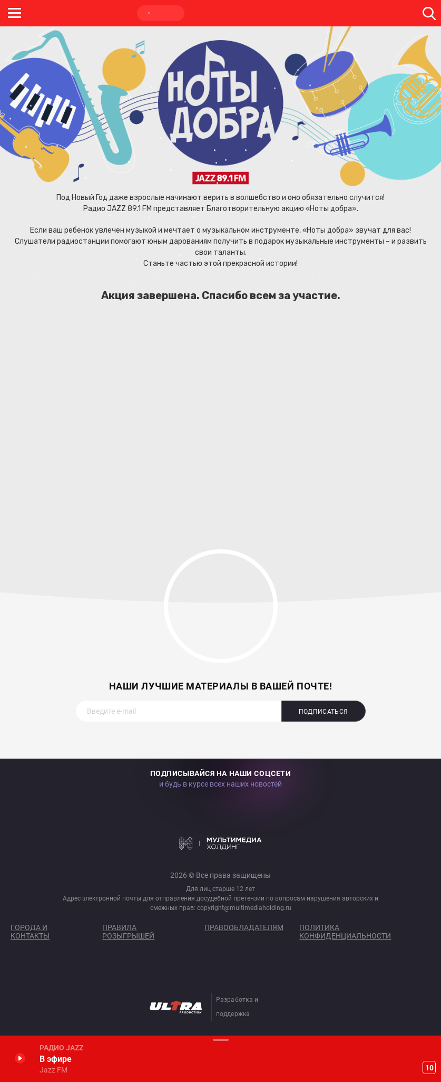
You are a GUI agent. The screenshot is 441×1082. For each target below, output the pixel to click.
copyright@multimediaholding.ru (244, 908)
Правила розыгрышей (128, 931)
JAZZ (160, 13)
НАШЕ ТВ (261, 13)
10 (429, 1068)
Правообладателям (243, 927)
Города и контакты (30, 931)
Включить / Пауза (19, 1058)
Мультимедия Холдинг (220, 843)
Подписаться (323, 711)
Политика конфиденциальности (345, 931)
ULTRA (210, 13)
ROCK (110, 13)
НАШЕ (60, 13)
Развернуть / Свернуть (220, 1039)
